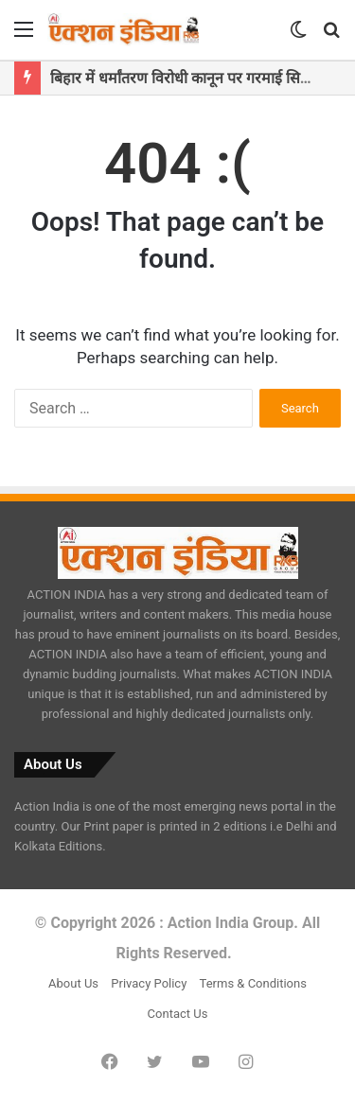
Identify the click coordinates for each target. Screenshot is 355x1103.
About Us (73, 983)
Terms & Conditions (253, 983)
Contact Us (178, 1014)
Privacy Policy (148, 983)
